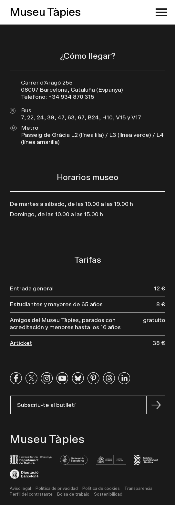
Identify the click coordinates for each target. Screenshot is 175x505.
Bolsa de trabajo (73, 494)
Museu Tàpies (45, 12)
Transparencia (138, 489)
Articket (21, 343)
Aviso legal (20, 489)
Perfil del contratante (31, 494)
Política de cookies (101, 489)
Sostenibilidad (108, 494)
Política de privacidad (57, 489)
